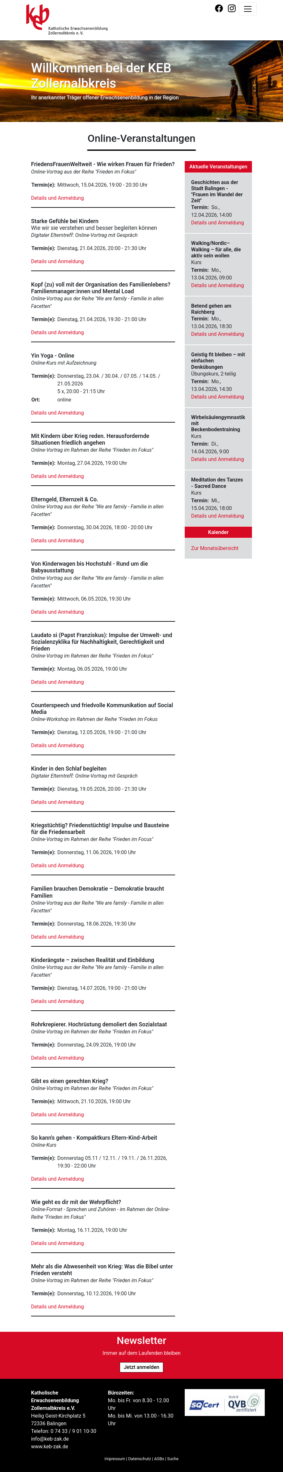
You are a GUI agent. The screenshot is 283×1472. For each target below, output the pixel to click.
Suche (172, 1458)
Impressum (115, 1458)
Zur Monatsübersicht (215, 548)
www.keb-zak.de (49, 1447)
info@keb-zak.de (50, 1439)
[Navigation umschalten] (248, 9)
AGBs (159, 1458)
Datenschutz (139, 1458)
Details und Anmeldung (57, 198)
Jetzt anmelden (141, 1367)
